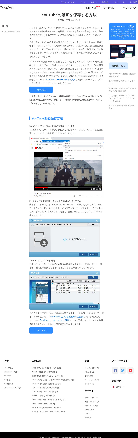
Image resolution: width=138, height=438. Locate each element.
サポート (94, 2)
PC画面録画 (8, 383)
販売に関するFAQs (92, 401)
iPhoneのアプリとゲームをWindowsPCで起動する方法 (53, 379)
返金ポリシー (90, 409)
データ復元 (8, 368)
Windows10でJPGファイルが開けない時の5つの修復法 (122, 89)
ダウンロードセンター (68, 2)
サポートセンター (91, 397)
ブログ (115, 2)
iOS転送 (7, 379)
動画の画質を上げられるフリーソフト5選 (47, 375)
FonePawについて (92, 368)
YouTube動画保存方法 (11, 31)
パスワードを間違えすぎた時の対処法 (46, 387)
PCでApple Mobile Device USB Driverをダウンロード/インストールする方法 (122, 98)
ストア (83, 2)
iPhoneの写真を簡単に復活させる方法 (46, 383)
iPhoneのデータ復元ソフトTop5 (44, 403)
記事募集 (88, 417)
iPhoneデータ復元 (11, 372)
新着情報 (105, 2)
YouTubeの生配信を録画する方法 (44, 372)
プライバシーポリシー (93, 379)
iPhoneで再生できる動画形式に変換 (67, 316)
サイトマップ (90, 383)
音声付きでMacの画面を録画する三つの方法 (48, 411)
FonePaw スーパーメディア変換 (61, 79)
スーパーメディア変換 (122, 26)
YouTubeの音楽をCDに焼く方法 (44, 395)
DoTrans (7, 375)
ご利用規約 (89, 375)
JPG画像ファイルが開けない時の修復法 (46, 368)
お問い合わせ (90, 372)
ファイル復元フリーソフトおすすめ (45, 391)
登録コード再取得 (91, 405)
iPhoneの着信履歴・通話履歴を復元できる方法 (49, 399)
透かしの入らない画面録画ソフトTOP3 (46, 407)
